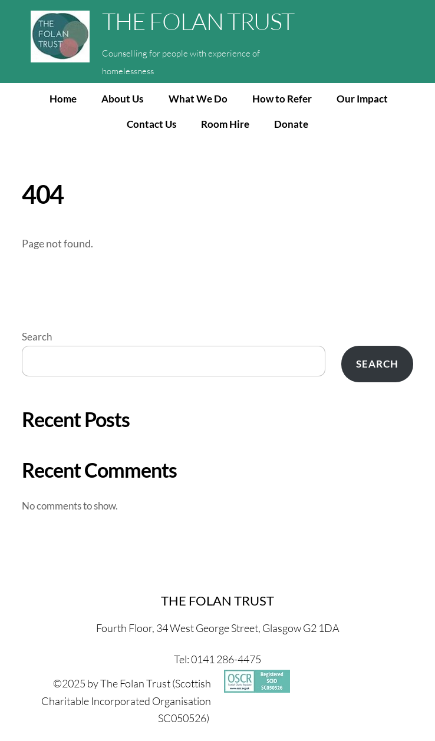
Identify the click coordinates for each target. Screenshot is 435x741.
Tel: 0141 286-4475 (217, 659)
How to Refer (282, 98)
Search (37, 336)
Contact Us (151, 124)
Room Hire (225, 124)
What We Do (198, 98)
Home (63, 98)
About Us (122, 98)
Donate (291, 124)
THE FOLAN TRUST (198, 20)
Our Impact (362, 98)
